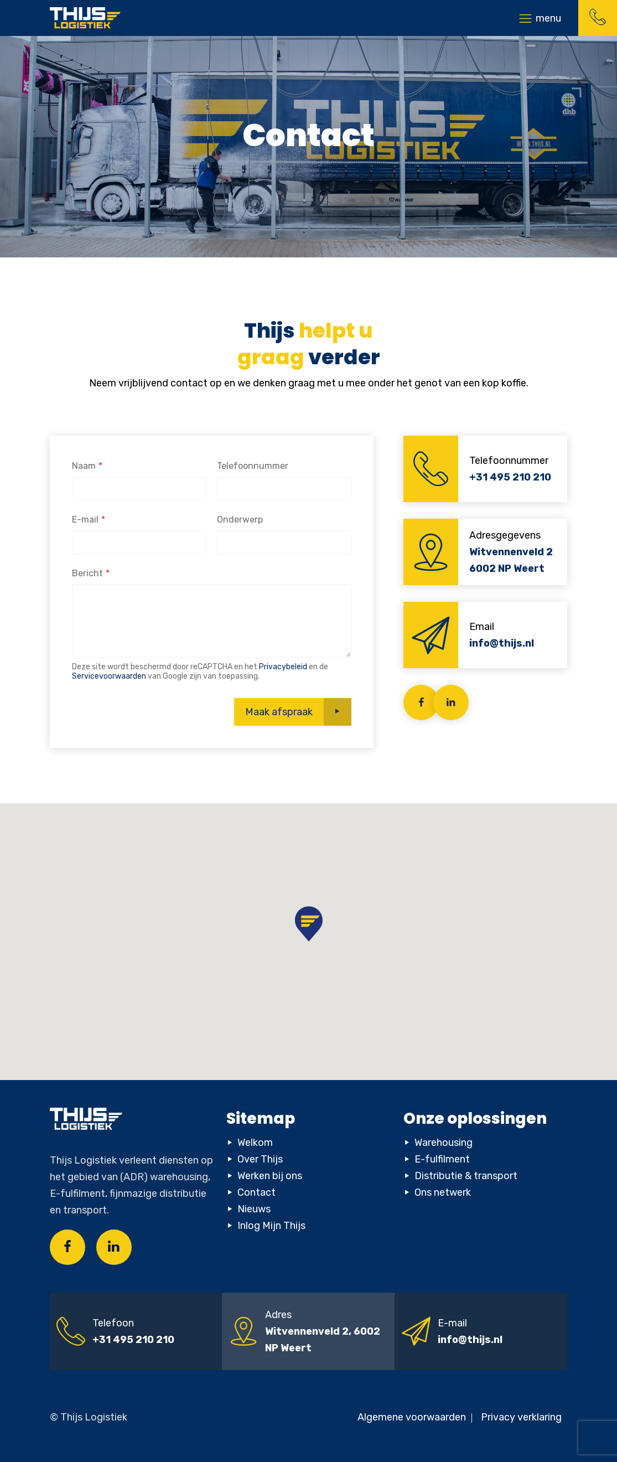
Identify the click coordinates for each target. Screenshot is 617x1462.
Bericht (87, 573)
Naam (84, 466)
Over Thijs (260, 1159)
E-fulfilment (442, 1159)
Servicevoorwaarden (109, 676)
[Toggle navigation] (539, 18)
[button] (309, 924)
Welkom (255, 1142)
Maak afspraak (279, 712)
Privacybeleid (283, 666)
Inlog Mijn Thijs (271, 1226)
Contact (256, 1192)
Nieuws (254, 1209)
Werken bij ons (269, 1176)
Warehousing (443, 1142)
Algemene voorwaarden (412, 1417)
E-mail (85, 519)
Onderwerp (240, 519)
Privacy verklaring (521, 1417)
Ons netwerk (442, 1192)
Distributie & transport (465, 1176)
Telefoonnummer (252, 466)
